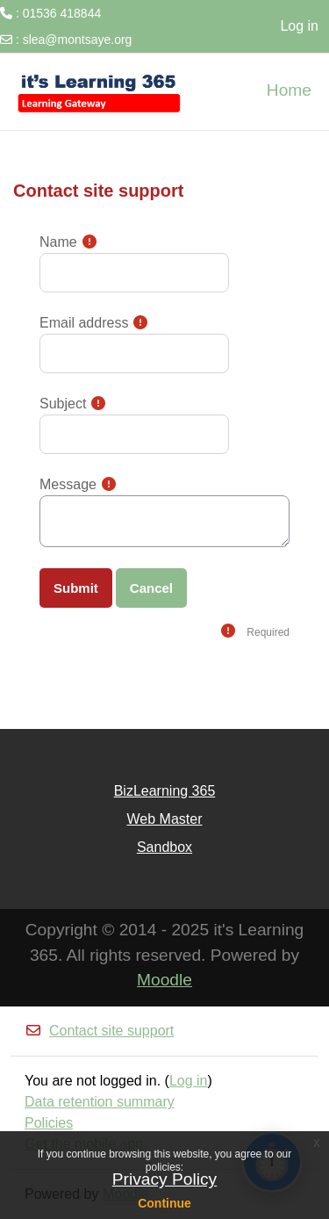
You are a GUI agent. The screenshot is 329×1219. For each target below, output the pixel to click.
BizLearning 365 (165, 790)
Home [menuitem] (289, 90)
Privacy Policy (164, 1179)
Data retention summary (100, 1101)
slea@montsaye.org (77, 39)
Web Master (165, 818)
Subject (62, 403)
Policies (49, 1122)
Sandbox (164, 847)
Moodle (164, 979)
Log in (299, 25)
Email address (83, 322)
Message (68, 484)
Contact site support (99, 1030)
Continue (164, 1203)
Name (58, 241)
